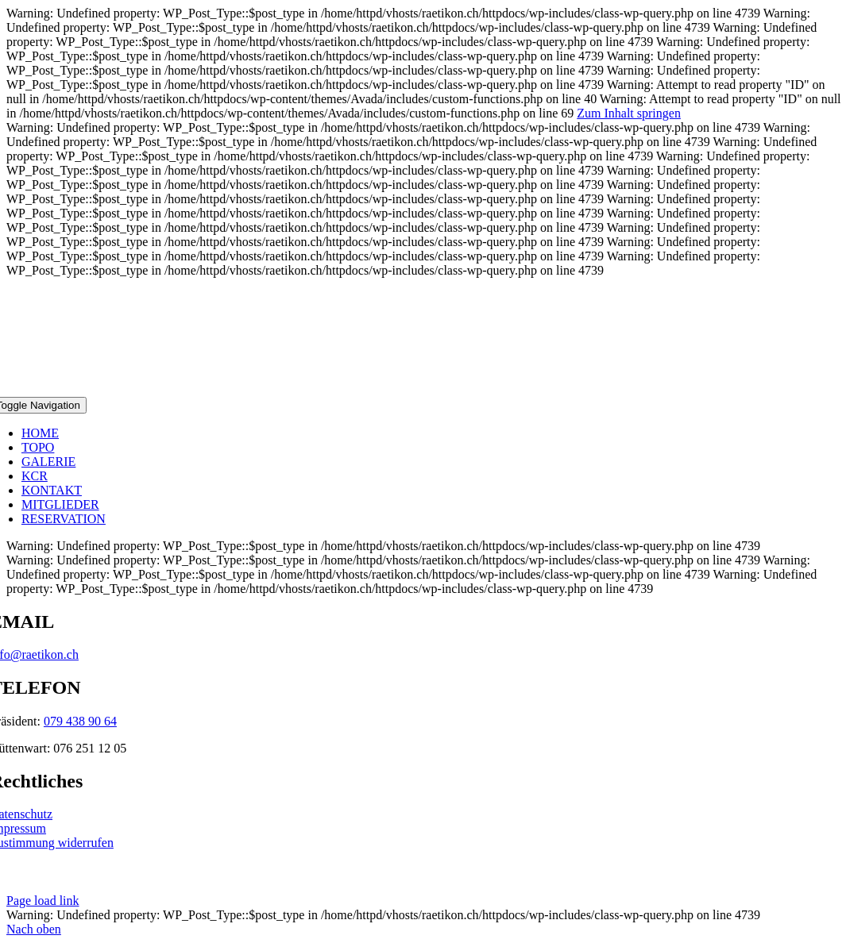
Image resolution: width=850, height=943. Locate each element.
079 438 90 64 (80, 721)
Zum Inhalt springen (629, 113)
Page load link (42, 900)
